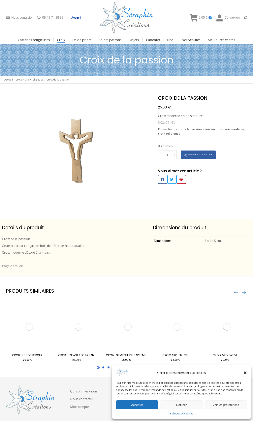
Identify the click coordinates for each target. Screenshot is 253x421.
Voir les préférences (226, 405)
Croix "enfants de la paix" (77, 355)
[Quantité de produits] (167, 155)
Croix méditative (225, 355)
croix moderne (233, 129)
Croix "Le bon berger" (27, 355)
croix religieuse (169, 133)
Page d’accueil (12, 266)
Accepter (137, 405)
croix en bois (212, 129)
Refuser (181, 405)
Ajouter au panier (198, 155)
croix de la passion (188, 129)
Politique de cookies (181, 413)
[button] (245, 373)
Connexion (228, 17)
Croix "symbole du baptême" (126, 355)
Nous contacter (19, 17)
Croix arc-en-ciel (175, 355)
